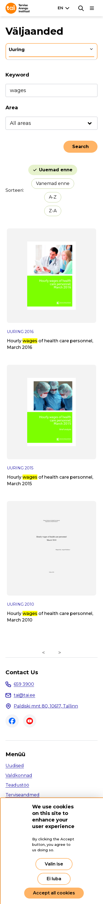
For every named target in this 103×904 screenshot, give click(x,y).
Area (11, 108)
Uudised (14, 765)
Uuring (17, 49)
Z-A (53, 210)
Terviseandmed (22, 794)
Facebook (12, 721)
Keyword (17, 75)
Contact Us (21, 672)
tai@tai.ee (24, 695)
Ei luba (54, 878)
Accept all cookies (54, 893)
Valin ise (54, 864)
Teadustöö (17, 785)
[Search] (81, 8)
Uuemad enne (56, 169)
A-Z (53, 197)
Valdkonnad (18, 775)
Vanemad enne (52, 183)
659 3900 (24, 684)
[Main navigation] (92, 8)
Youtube (29, 721)
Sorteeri (14, 190)
